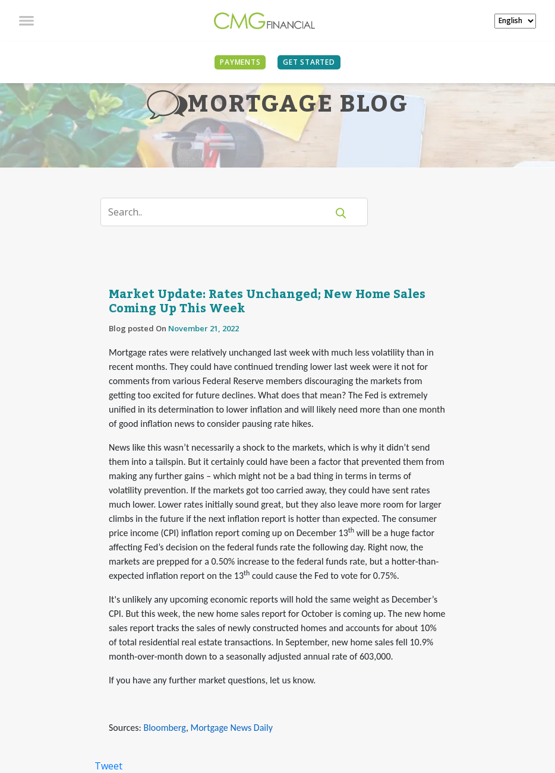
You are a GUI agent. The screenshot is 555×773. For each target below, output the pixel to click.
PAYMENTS (240, 62)
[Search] (221, 212)
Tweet (108, 765)
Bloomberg (164, 727)
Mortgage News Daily (232, 727)
